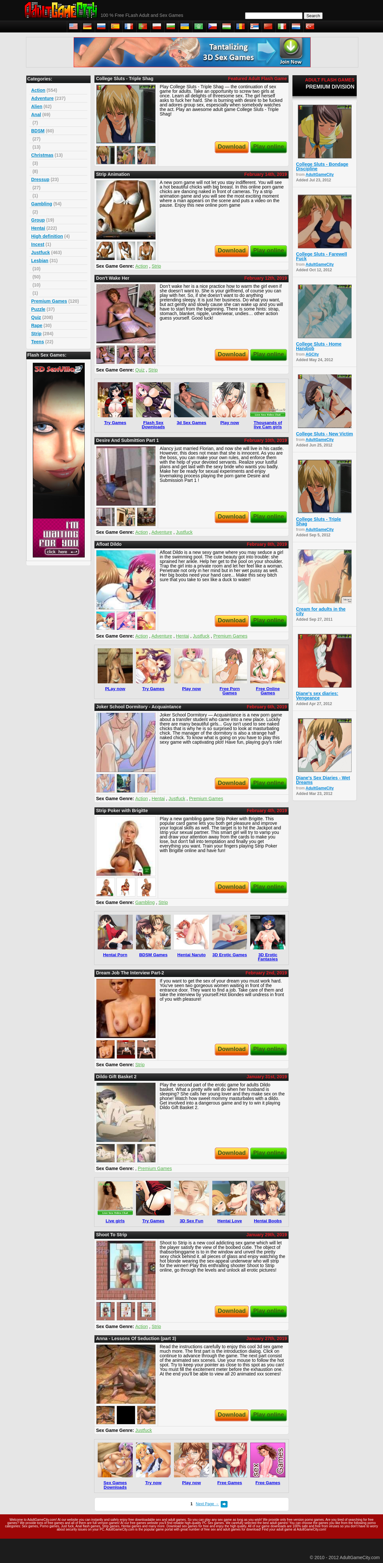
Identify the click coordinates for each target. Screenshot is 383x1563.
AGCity (312, 354)
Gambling (41, 203)
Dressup (40, 179)
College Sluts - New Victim (324, 434)
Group (38, 220)
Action (38, 90)
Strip (36, 333)
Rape (36, 325)
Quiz (36, 317)
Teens (37, 341)
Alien (36, 106)
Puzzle (38, 309)
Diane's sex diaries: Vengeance (317, 695)
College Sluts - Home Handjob (318, 346)
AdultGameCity (320, 174)
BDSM (37, 130)
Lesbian (39, 260)
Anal (36, 114)
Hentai (38, 228)
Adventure (42, 98)
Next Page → (207, 1504)
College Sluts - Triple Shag (318, 521)
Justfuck (40, 252)
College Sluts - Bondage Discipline (322, 166)
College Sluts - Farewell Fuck (321, 256)
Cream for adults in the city (320, 611)
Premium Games (49, 301)
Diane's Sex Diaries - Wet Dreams (323, 780)
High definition (47, 236)
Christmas (42, 155)
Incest (37, 244)
